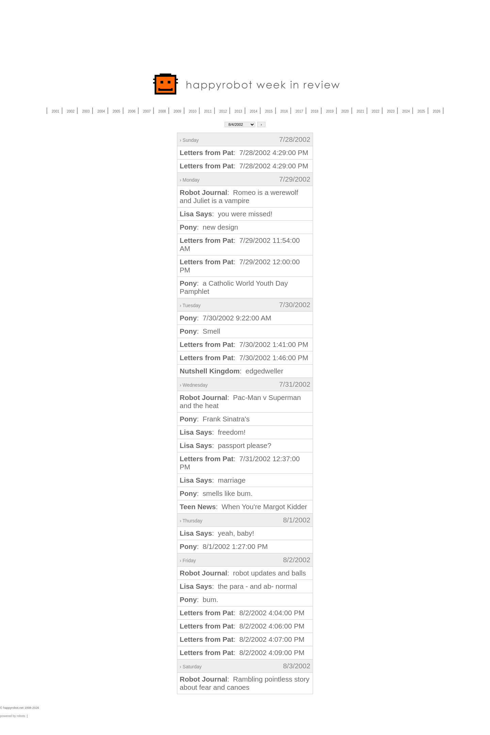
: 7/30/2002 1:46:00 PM (244, 358)
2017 (299, 111)
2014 (253, 111)
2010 (192, 111)
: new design (209, 227)
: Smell (200, 331)
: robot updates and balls (243, 573)
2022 (375, 111)
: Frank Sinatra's (215, 419)
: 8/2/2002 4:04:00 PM (242, 613)
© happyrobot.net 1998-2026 (19, 707)
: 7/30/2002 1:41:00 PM (244, 344)
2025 (421, 111)
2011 (208, 111)
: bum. (199, 599)
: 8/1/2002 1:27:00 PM (224, 546)
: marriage (213, 480)
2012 (223, 111)
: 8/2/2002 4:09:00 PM (242, 652)
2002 (71, 111)
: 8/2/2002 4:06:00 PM (242, 626)
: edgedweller (231, 371)
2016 (284, 111)
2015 (269, 111)
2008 (162, 111)
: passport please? (225, 445)
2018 (314, 111)
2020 (345, 111)
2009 (177, 111)
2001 (55, 111)
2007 (147, 111)
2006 (131, 111)
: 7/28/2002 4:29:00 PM (244, 152)
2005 (116, 111)
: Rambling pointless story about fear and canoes (244, 683)
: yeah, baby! (217, 533)
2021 (360, 111)
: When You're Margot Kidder (243, 507)
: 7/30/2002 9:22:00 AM (225, 318)
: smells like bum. (216, 493)
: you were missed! (226, 214)
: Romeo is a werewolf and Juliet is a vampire (239, 196)
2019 (329, 111)
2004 (101, 111)
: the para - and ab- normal (238, 586)
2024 (406, 111)
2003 (85, 111)
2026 (436, 111)
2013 (238, 111)
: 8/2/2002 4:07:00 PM (242, 639)
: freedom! (213, 432)
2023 (390, 111)
